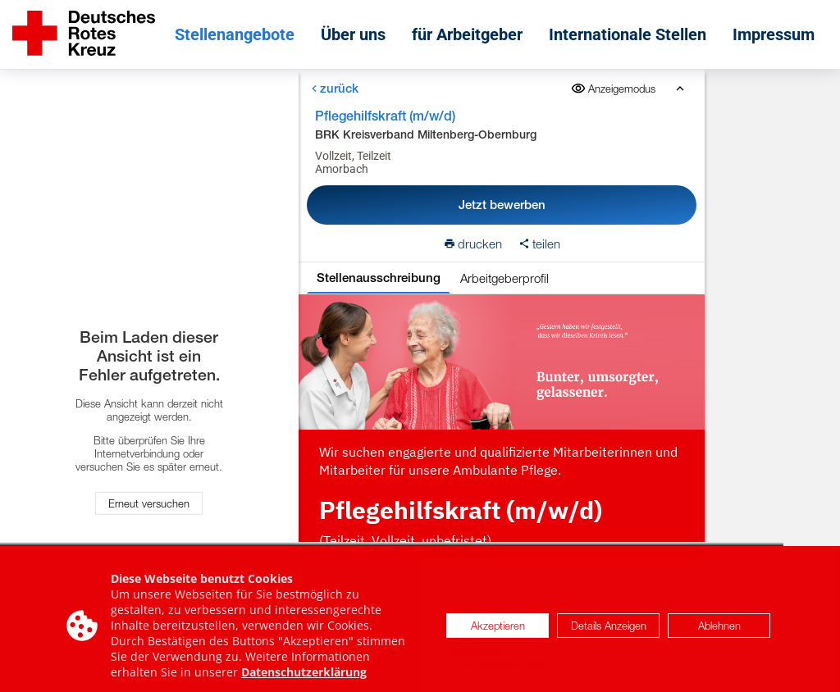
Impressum (774, 34)
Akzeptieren (498, 630)
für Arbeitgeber (467, 34)
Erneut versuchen (148, 503)
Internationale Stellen (627, 34)
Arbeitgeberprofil (503, 278)
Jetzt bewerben (501, 205)
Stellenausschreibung (378, 278)
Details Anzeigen (608, 630)
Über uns (353, 34)
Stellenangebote (234, 34)
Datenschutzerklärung (304, 677)
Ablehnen (719, 630)
